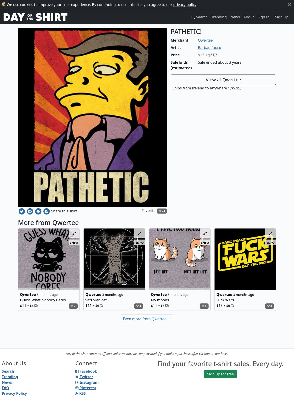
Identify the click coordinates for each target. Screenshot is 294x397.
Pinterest (85, 387)
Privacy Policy (14, 393)
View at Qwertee (223, 80)
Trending (219, 17)
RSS (80, 393)
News (235, 17)
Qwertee (205, 40)
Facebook (86, 371)
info (74, 242)
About (248, 17)
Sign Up (281, 17)
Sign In (264, 17)
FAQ (5, 387)
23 (161, 211)
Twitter (84, 376)
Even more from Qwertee (147, 318)
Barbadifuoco (209, 47)
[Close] (289, 4)
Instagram (87, 382)
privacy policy (184, 4)
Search (8, 371)
